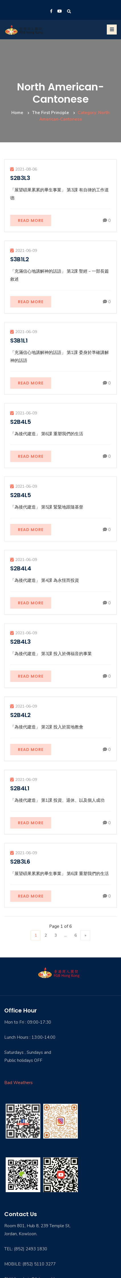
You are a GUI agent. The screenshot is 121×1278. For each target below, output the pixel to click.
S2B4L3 (20, 642)
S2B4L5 (20, 422)
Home (17, 113)
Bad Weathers (18, 1082)
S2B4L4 (20, 568)
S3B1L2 (19, 259)
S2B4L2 (20, 715)
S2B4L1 (20, 788)
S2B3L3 (20, 178)
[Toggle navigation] (112, 30)
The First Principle (50, 113)
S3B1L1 (19, 341)
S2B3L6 (20, 862)
